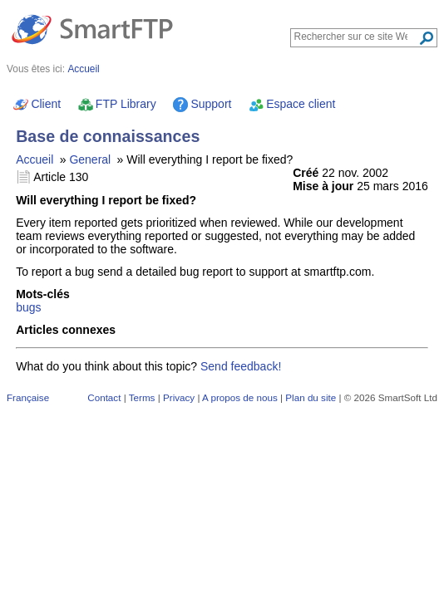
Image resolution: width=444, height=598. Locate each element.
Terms (142, 397)
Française (28, 397)
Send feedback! (240, 366)
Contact (104, 397)
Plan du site (310, 397)
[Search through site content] (356, 36)
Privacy (179, 397)
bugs (28, 307)
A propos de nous (240, 397)
